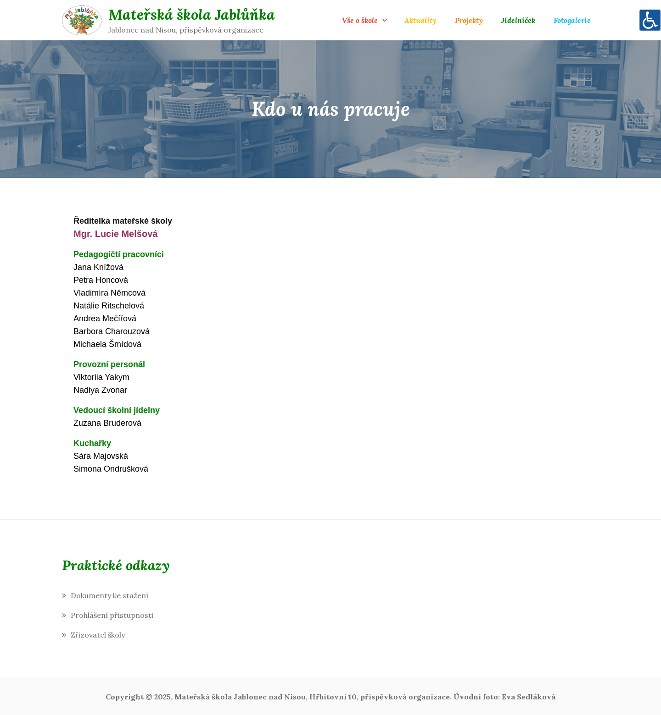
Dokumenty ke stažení (109, 595)
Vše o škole (360, 20)
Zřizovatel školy (98, 634)
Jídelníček (518, 20)
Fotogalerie (572, 20)
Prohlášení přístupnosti (112, 615)
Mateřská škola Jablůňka (191, 14)
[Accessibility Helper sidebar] (650, 20)
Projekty (469, 20)
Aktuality (420, 20)
